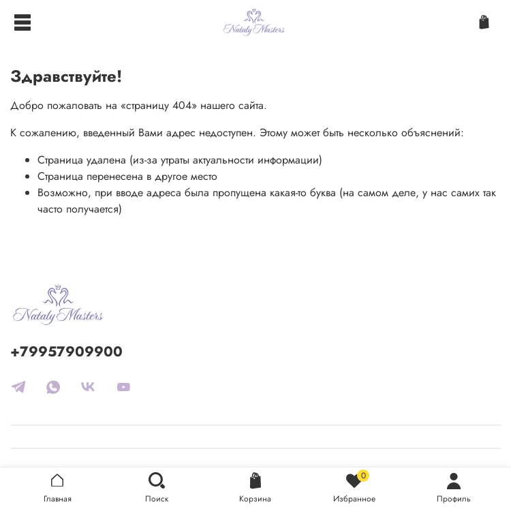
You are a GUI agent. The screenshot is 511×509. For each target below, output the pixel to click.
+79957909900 (66, 351)
